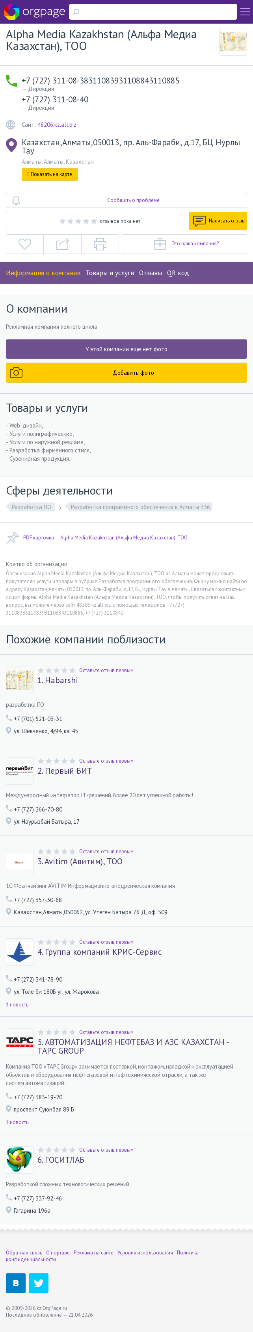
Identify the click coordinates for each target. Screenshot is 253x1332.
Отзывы (150, 273)
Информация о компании (43, 273)
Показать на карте (50, 174)
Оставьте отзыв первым (106, 670)
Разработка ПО (32, 507)
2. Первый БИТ (64, 771)
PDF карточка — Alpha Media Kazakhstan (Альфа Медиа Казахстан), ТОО (97, 538)
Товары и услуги (110, 273)
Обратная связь (24, 1252)
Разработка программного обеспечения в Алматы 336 (140, 507)
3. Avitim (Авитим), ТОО (80, 861)
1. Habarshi (57, 680)
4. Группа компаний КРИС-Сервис (99, 952)
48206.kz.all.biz (56, 124)
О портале (58, 1252)
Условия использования (145, 1252)
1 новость (17, 1004)
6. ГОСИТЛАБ (60, 1160)
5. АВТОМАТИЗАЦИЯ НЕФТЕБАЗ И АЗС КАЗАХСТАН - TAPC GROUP (132, 1046)
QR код (178, 273)
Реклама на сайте (93, 1252)
